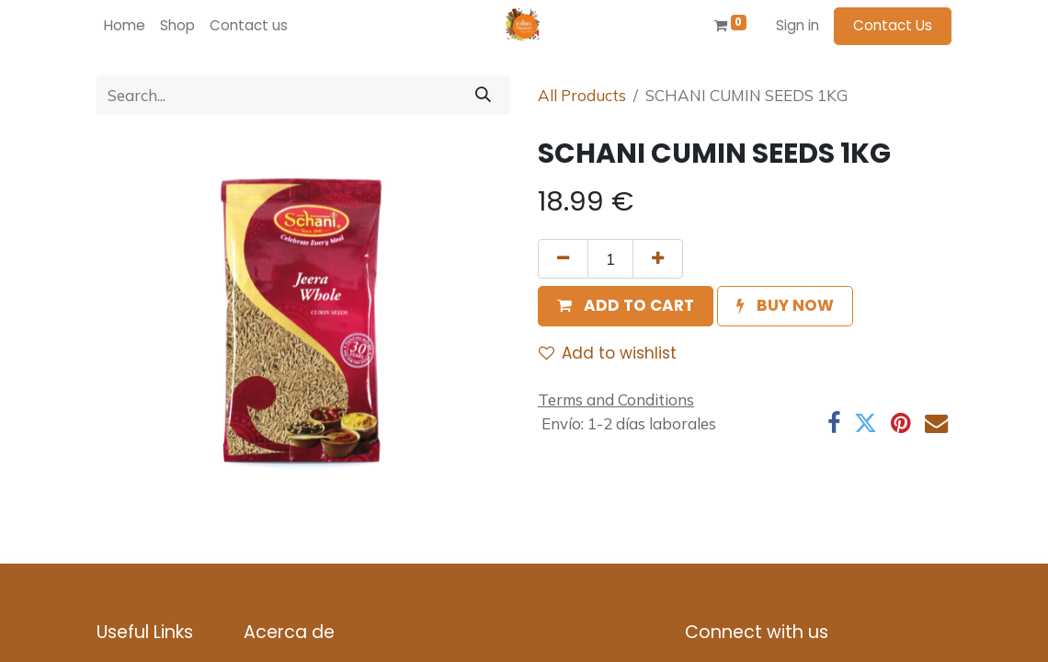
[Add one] (657, 259)
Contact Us (892, 25)
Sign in (797, 25)
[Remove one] (563, 259)
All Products (582, 95)
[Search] (483, 95)
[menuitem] (125, 26)
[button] (625, 306)
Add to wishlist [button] (608, 353)
